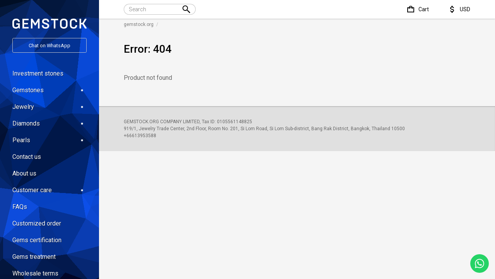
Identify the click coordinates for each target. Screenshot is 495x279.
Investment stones (37, 73)
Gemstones (49, 90)
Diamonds (49, 123)
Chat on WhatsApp (49, 45)
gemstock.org (139, 24)
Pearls (49, 140)
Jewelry (49, 106)
